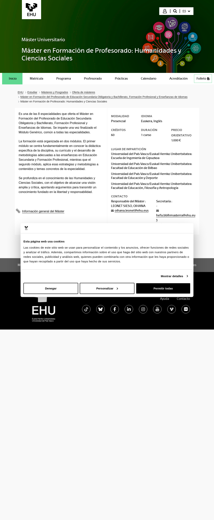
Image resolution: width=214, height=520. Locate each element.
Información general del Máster (43, 211)
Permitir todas (163, 288)
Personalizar (107, 288)
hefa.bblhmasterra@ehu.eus (175, 217)
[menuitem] (186, 11)
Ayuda (164, 299)
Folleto (204, 79)
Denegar (50, 288)
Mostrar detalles (172, 276)
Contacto (183, 299)
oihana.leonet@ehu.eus (131, 210)
